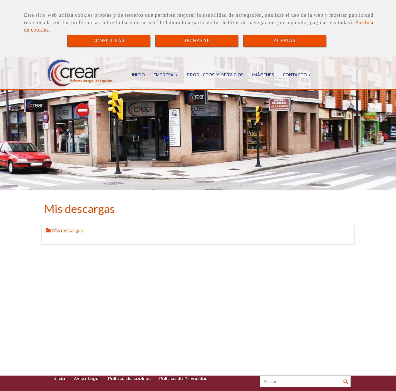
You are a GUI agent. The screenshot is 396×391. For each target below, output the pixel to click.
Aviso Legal (87, 379)
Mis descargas (64, 230)
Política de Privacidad (183, 379)
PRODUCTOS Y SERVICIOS (215, 75)
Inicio (59, 379)
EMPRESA (165, 75)
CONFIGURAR (108, 40)
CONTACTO (297, 75)
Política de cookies (129, 379)
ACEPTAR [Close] (285, 40)
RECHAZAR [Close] (196, 40)
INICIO (138, 75)
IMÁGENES (263, 75)
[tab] (198, 230)
